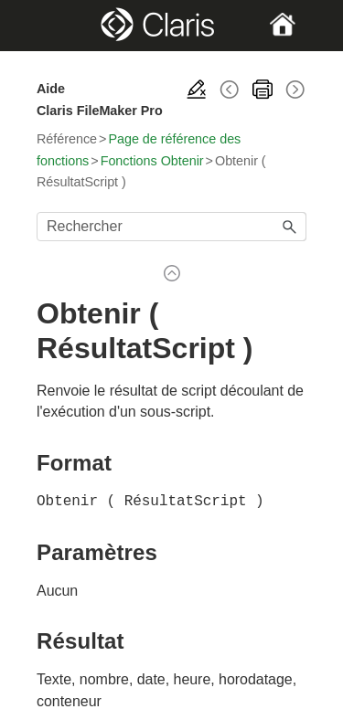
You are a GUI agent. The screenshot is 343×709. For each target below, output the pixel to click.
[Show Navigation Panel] (49, 26)
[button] (289, 226)
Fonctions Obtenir (152, 160)
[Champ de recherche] (171, 226)
